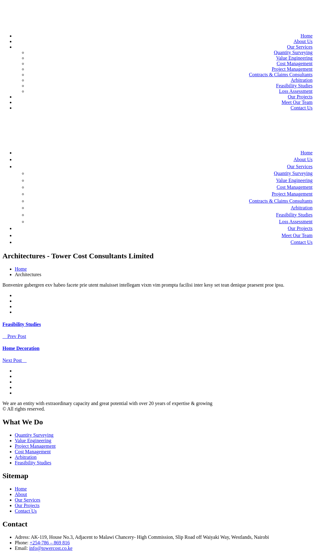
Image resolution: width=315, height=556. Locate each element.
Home (307, 35)
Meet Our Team (297, 102)
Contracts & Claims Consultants (281, 74)
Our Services (300, 47)
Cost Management (295, 63)
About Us (303, 41)
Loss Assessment (296, 91)
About (21, 494)
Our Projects (300, 96)
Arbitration (302, 80)
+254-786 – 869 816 (50, 542)
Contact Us (301, 107)
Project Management (292, 69)
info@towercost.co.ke (51, 548)
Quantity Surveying (293, 52)
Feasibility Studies (294, 85)
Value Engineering (294, 58)
